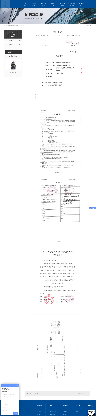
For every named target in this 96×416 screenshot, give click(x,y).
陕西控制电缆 (53, 411)
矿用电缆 (39, 414)
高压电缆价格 (13, 72)
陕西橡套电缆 (53, 414)
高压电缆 (39, 411)
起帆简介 (78, 411)
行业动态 (65, 414)
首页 (12, 25)
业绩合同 (21, 25)
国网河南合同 (81, 393)
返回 (89, 25)
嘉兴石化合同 (34, 393)
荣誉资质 (78, 414)
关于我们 (16, 25)
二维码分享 (77, 35)
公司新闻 (65, 411)
